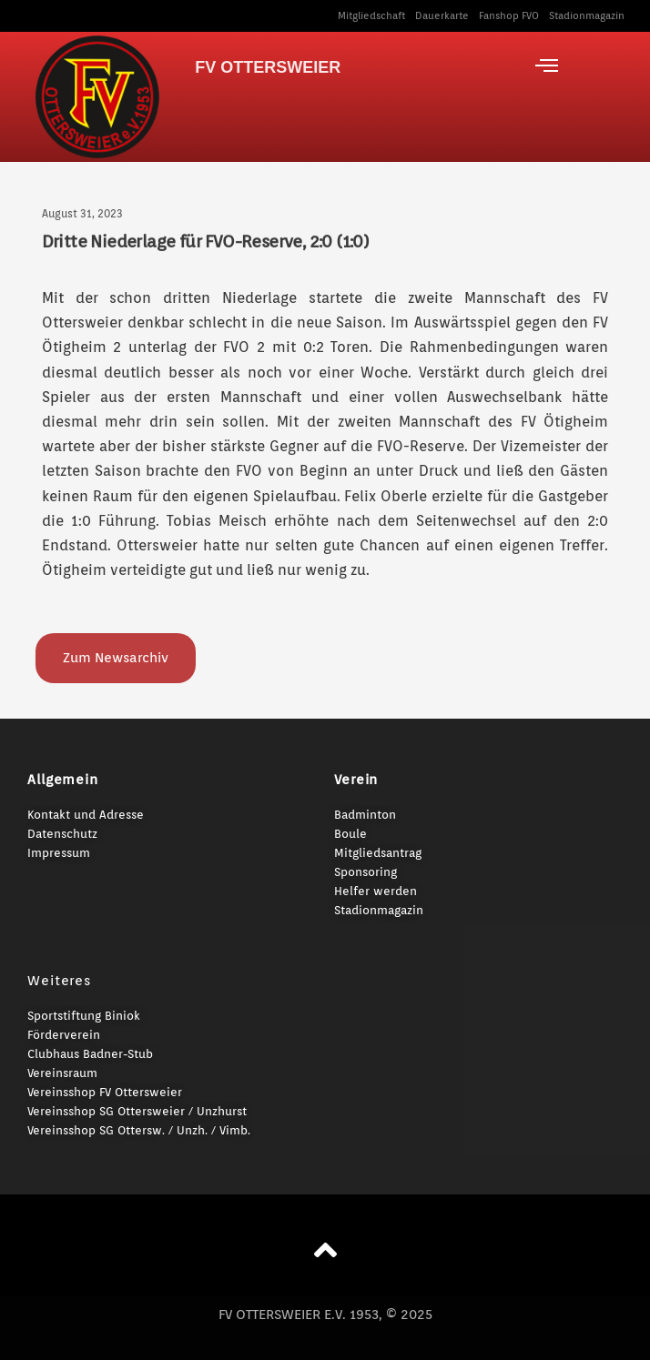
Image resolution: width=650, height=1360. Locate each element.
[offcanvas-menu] (546, 65)
